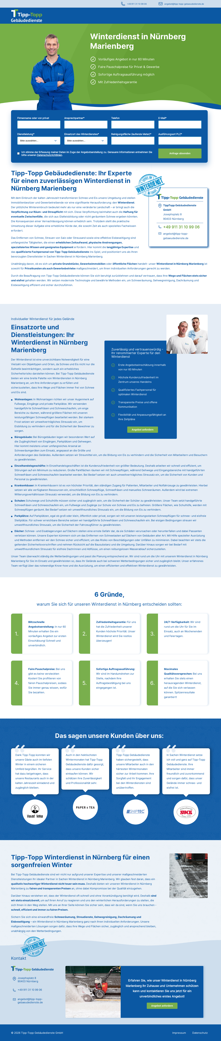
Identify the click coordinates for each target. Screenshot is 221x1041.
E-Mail (162, 118)
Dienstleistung (25, 134)
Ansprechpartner (74, 118)
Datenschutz (200, 1032)
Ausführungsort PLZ (170, 134)
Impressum (179, 1032)
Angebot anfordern (142, 429)
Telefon (115, 118)
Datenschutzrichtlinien (49, 155)
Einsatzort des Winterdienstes (81, 134)
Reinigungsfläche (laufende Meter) (131, 134)
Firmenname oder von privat (33, 118)
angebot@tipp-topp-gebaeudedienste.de (184, 4)
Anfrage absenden (179, 153)
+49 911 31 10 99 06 (137, 4)
